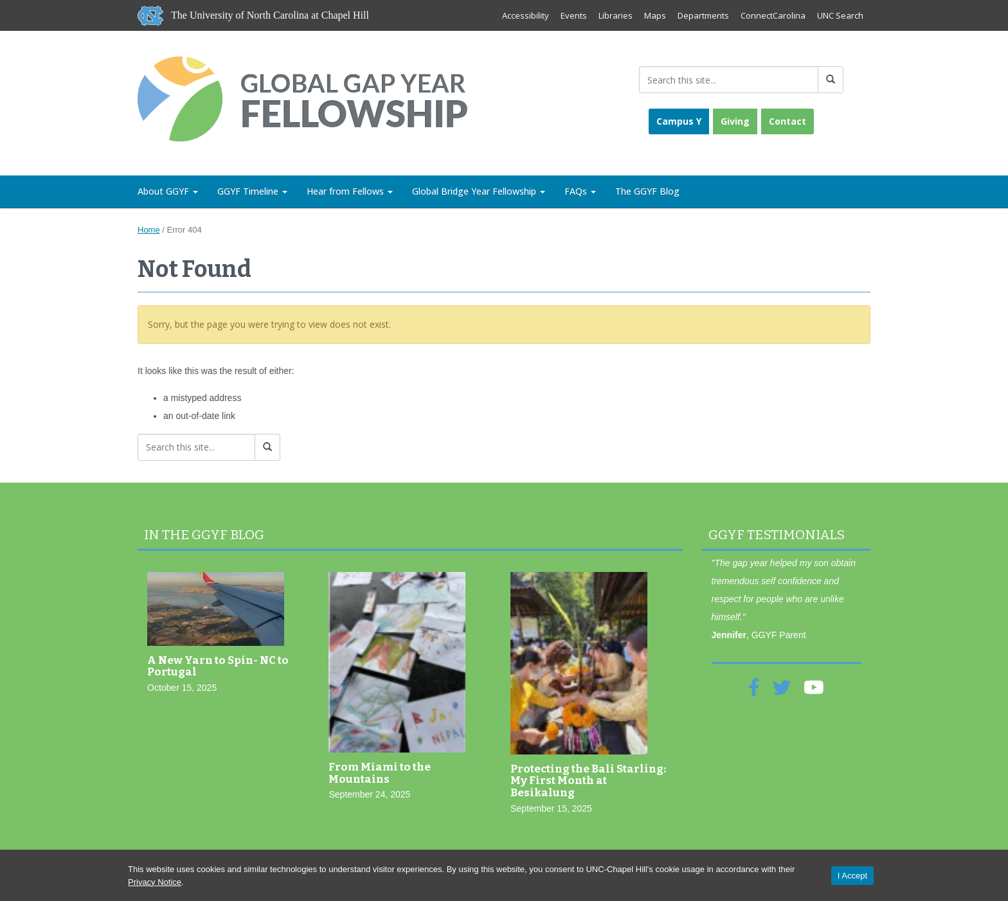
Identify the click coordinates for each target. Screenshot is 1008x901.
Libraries (615, 15)
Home (149, 230)
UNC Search (840, 15)
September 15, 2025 (551, 808)
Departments (703, 15)
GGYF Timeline (252, 191)
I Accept (852, 875)
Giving (735, 121)
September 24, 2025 (369, 794)
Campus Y (678, 121)
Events (574, 15)
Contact (787, 121)
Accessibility (525, 15)
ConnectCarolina (773, 15)
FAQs (580, 191)
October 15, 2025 (182, 687)
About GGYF (168, 191)
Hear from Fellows (350, 191)
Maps (655, 15)
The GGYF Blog (647, 191)
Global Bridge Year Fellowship (478, 191)
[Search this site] (728, 79)
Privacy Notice (154, 882)
